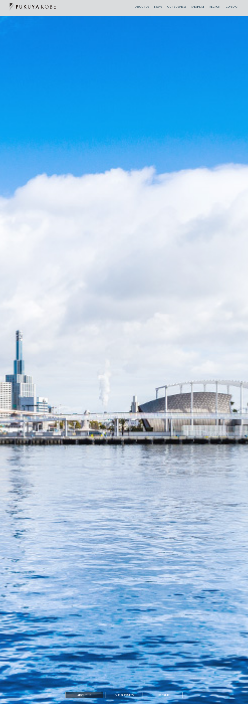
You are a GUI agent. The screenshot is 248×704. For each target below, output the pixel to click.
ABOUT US (142, 9)
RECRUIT (215, 9)
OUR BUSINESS (176, 9)
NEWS (158, 9)
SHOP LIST (197, 9)
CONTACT (232, 9)
